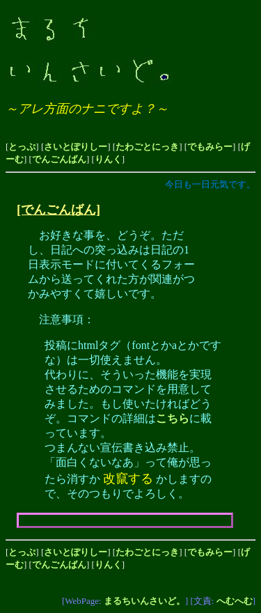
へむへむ (234, 601)
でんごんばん (59, 159)
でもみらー (209, 146)
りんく (108, 159)
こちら (172, 418)
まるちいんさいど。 (144, 601)
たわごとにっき (147, 146)
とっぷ (21, 146)
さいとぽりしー (75, 146)
